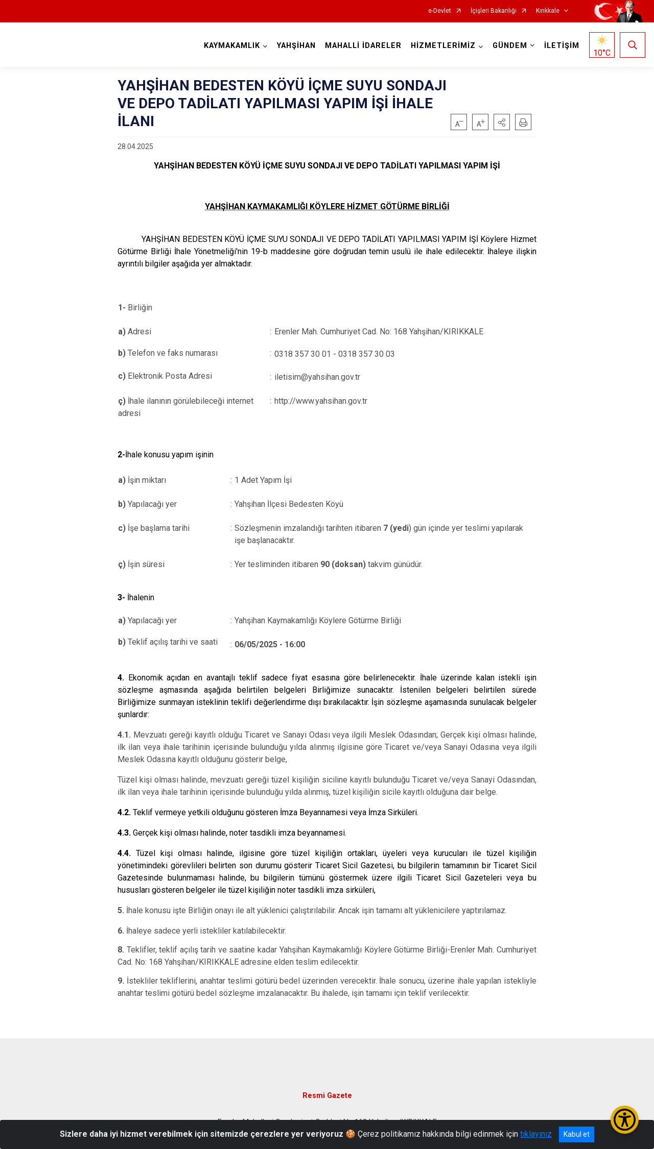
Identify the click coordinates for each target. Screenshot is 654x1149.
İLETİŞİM (561, 45)
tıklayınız (536, 1134)
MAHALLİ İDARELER (363, 45)
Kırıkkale (547, 11)
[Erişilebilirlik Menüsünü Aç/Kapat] (625, 1120)
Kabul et (577, 1134)
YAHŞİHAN (296, 45)
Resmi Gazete (327, 1095)
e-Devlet (439, 11)
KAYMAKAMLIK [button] (232, 45)
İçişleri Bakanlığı (494, 11)
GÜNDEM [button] (510, 45)
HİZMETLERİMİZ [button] (443, 45)
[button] (502, 122)
